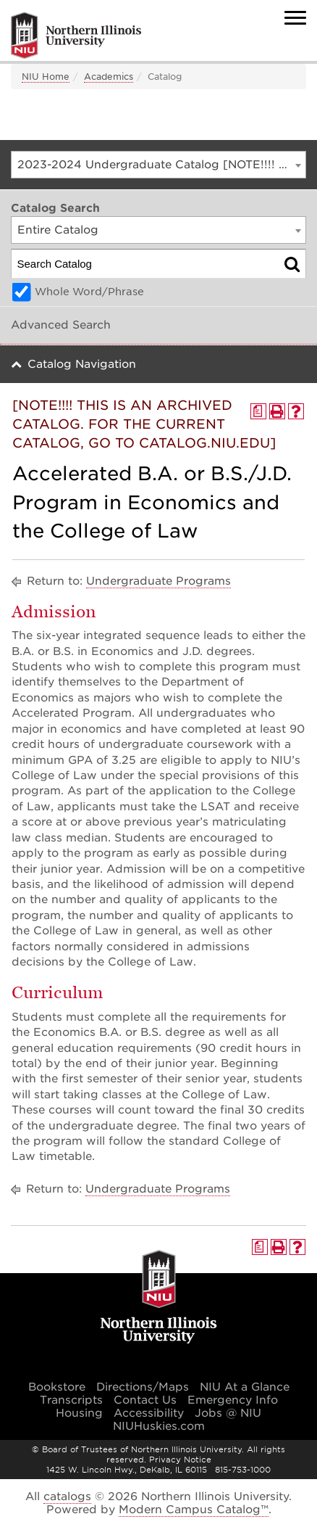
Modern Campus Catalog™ (194, 1509)
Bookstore (56, 1387)
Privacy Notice (180, 1459)
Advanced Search (61, 325)
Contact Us (145, 1400)
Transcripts (71, 1400)
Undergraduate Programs (158, 581)
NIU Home (45, 76)
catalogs (67, 1496)
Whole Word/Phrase (89, 291)
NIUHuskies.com (159, 1426)
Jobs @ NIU (228, 1413)
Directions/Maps (142, 1387)
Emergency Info (232, 1400)
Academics (108, 76)
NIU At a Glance (244, 1387)
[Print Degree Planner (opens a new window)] (258, 411)
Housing (79, 1413)
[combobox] (158, 164)
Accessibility (149, 1413)
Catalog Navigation (82, 364)
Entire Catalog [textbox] (57, 229)
